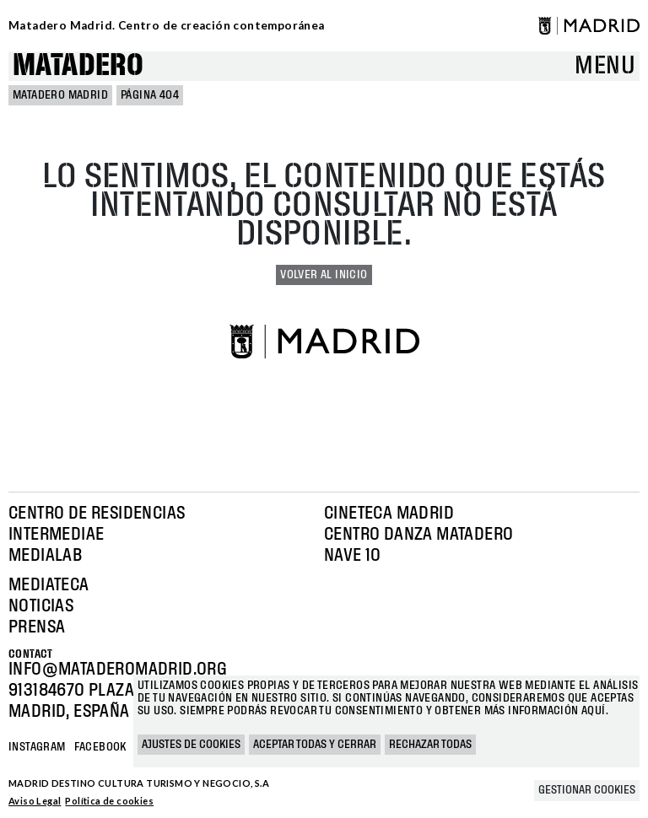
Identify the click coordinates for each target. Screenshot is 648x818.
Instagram (37, 747)
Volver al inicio (323, 275)
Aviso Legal (34, 800)
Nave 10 (352, 555)
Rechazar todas (430, 745)
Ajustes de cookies (191, 745)
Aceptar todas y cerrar (314, 745)
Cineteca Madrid (389, 513)
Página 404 (150, 95)
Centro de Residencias (96, 513)
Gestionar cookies (586, 790)
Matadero (78, 66)
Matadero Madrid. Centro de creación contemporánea (166, 25)
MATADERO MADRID (60, 95)
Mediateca (48, 585)
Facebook (100, 747)
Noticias (40, 606)
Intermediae (56, 534)
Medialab (45, 555)
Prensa (36, 627)
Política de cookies (109, 800)
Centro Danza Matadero (418, 534)
